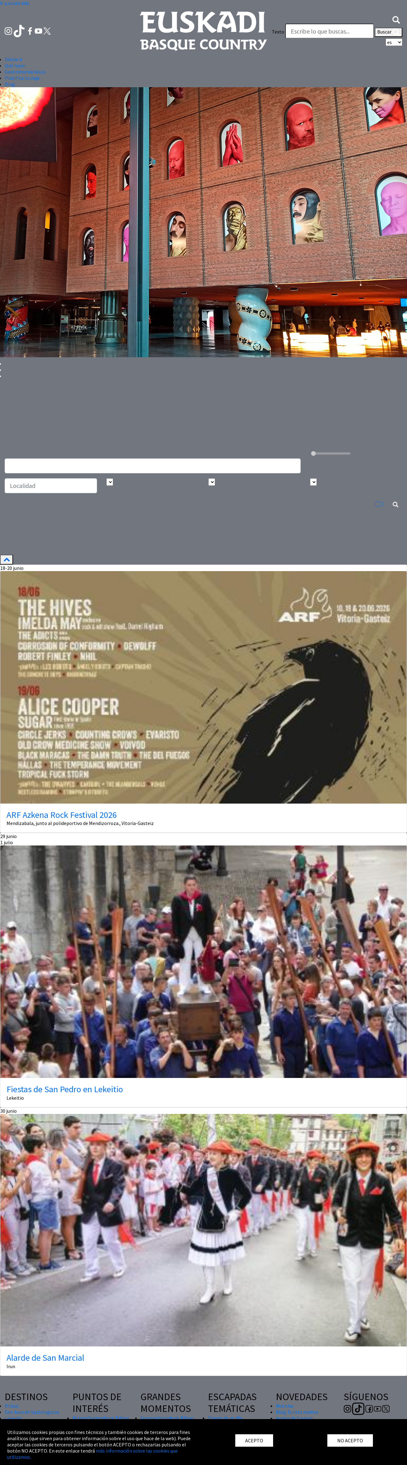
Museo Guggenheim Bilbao (101, 1418)
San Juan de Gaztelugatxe (32, 1412)
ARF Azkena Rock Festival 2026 (62, 814)
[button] (396, 19)
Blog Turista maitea (297, 1412)
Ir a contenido (14, 3)
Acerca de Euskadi (294, 1418)
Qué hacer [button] (15, 65)
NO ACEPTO (350, 1440)
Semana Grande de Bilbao (167, 1418)
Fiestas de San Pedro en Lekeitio (65, 1089)
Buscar (388, 32)
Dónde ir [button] (13, 59)
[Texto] (329, 31)
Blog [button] (10, 84)
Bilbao (12, 1406)
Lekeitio (13, 1418)
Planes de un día (225, 1418)
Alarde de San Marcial (45, 1357)
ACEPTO (254, 1440)
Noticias (285, 1406)
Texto (278, 32)
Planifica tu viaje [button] (22, 78)
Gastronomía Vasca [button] (25, 72)
